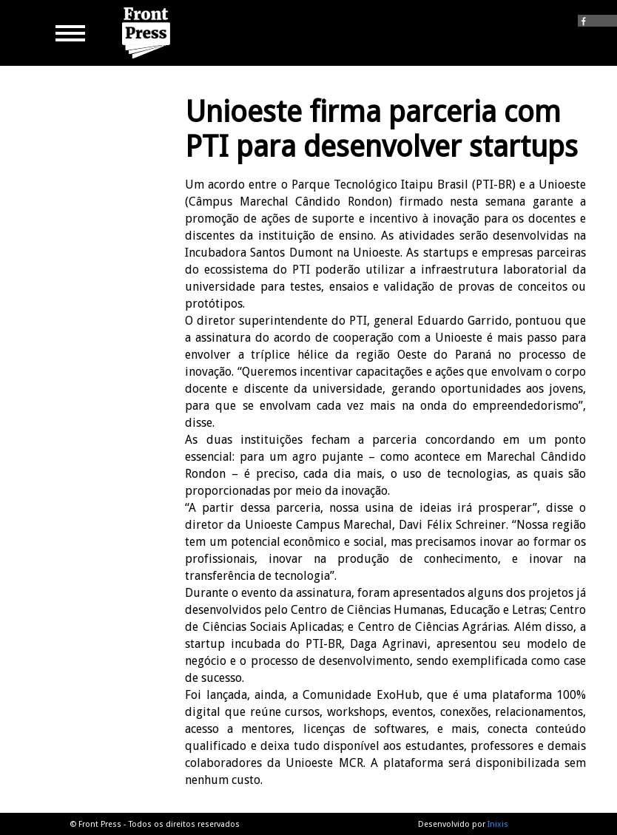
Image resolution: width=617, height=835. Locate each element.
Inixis (498, 824)
